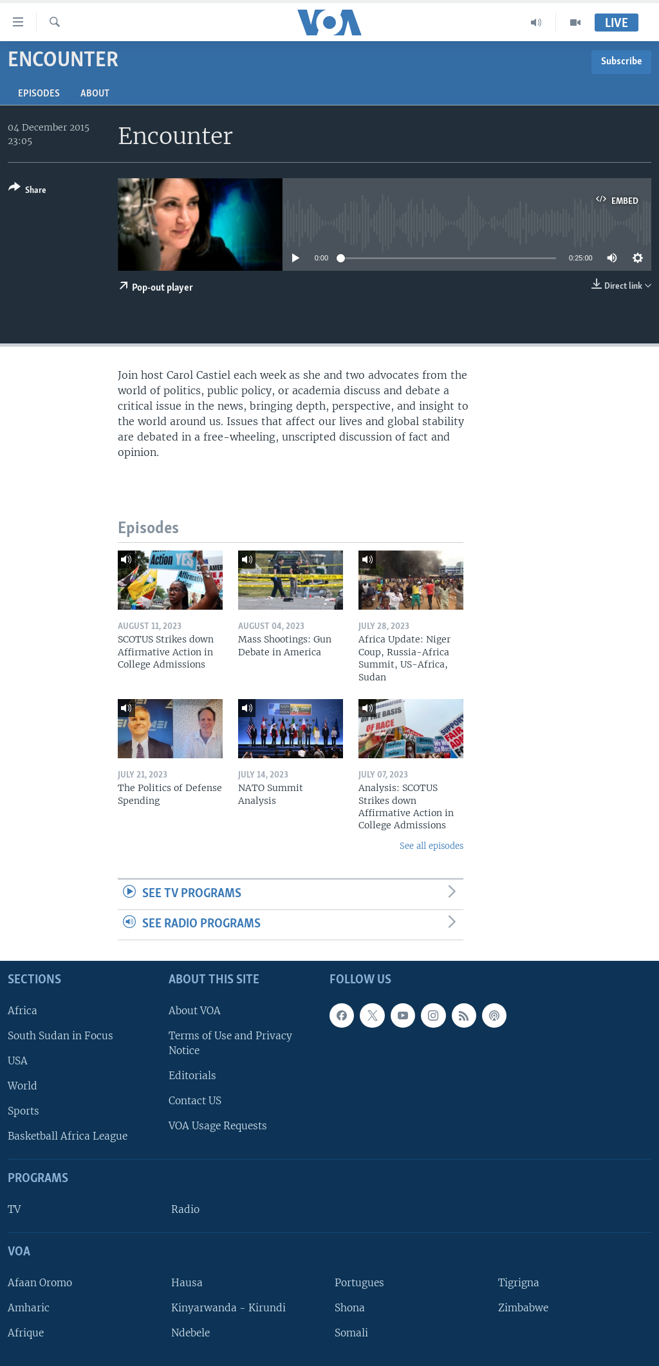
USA (18, 1061)
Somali (351, 1333)
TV (14, 1209)
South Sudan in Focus (60, 1036)
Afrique (26, 1333)
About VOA (195, 1010)
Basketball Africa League (67, 1136)
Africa (22, 1010)
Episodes (39, 94)
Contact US (195, 1101)
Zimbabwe (523, 1308)
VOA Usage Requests (218, 1126)
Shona (350, 1308)
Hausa (187, 1283)
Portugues (359, 1283)
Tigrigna (518, 1283)
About (94, 94)
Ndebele (190, 1333)
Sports (23, 1111)
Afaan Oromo (40, 1283)
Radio (185, 1209)
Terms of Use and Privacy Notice (230, 1043)
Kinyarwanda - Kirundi (228, 1308)
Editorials (192, 1076)
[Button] (27, 191)
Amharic (29, 1308)
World (22, 1086)
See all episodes (431, 846)
